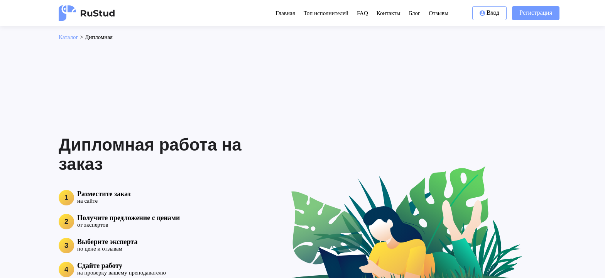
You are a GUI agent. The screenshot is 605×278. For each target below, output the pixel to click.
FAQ (362, 13)
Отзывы (438, 13)
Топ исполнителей (326, 13)
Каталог (68, 37)
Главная (285, 13)
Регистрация (535, 12)
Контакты (389, 13)
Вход (490, 12)
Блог (415, 13)
